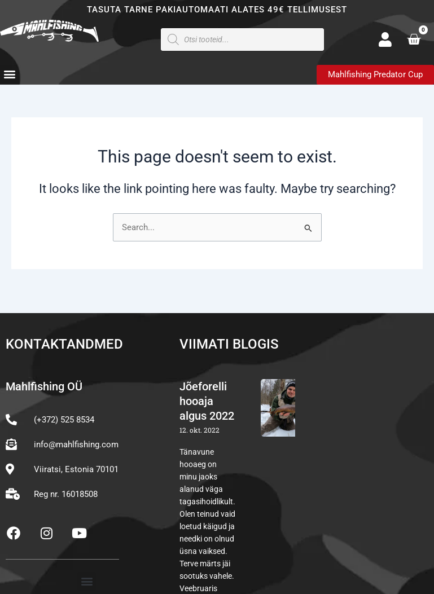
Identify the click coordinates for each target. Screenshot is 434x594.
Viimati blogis (229, 344)
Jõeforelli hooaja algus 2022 (206, 401)
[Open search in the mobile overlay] (242, 39)
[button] (9, 74)
